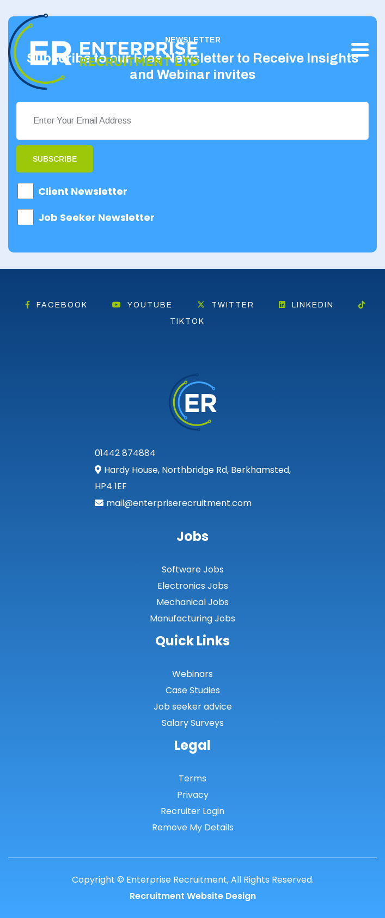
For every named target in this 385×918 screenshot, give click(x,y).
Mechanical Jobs (192, 602)
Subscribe (55, 159)
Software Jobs (193, 569)
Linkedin (306, 305)
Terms (192, 778)
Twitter (225, 305)
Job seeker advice (193, 706)
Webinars (192, 674)
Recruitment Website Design (193, 896)
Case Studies (193, 690)
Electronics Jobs (192, 586)
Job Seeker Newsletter (96, 217)
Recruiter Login (192, 811)
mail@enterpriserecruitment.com (179, 503)
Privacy (193, 794)
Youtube (142, 305)
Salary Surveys (193, 723)
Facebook (56, 305)
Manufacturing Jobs (192, 618)
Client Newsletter (82, 191)
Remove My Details (193, 827)
